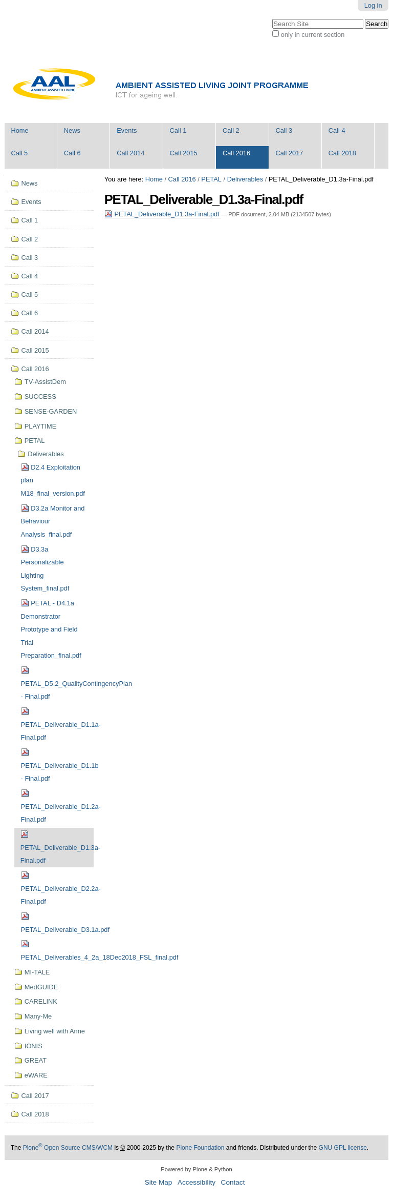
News (72, 130)
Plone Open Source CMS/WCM (68, 1147)
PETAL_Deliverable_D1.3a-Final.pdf (162, 214)
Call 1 (178, 130)
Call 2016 (236, 153)
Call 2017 (289, 153)
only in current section (312, 34)
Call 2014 (130, 153)
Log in (373, 5)
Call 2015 (184, 153)
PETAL (211, 179)
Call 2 (231, 130)
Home (19, 130)
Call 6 (72, 153)
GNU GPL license (343, 1147)
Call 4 (337, 130)
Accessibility (196, 1182)
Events (127, 130)
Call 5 (19, 153)
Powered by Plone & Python (196, 1169)
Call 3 (283, 130)
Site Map (158, 1182)
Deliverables (245, 179)
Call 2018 (342, 153)
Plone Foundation (200, 1147)
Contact (233, 1182)
